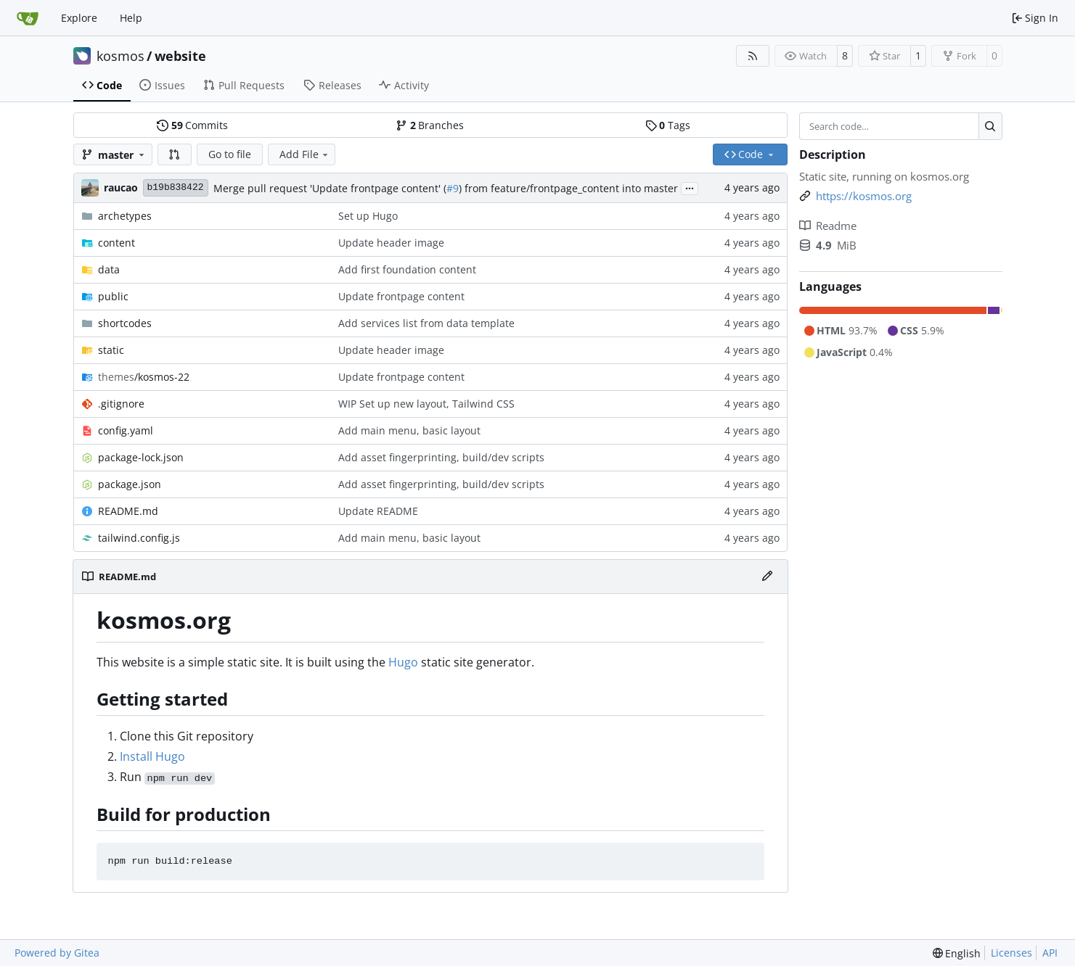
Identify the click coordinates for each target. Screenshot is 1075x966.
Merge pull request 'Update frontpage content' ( (329, 188)
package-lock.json (141, 457)
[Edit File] (767, 576)
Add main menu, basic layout (409, 430)
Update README (378, 511)
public (113, 296)
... (689, 187)
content (116, 242)
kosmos (120, 56)
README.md (128, 511)
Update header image (391, 242)
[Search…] (990, 126)
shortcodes (125, 323)
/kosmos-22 (143, 377)
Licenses (1011, 952)
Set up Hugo (368, 216)
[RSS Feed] (752, 56)
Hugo (403, 662)
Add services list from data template (426, 323)
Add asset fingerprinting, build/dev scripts (441, 457)
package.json (129, 484)
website (180, 56)
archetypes (125, 216)
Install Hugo (152, 756)
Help (131, 18)
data (109, 269)
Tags (667, 125)
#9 (452, 188)
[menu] (957, 953)
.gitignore (121, 403)
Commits (192, 125)
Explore (79, 18)
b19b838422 (175, 187)
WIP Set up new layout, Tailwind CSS (426, 403)
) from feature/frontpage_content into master (568, 188)
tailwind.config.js (139, 538)
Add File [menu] (304, 154)
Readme (828, 225)
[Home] (27, 18)
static (111, 350)
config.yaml (125, 430)
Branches (430, 125)
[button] (175, 154)
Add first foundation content (407, 269)
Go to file (229, 154)
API (1050, 952)
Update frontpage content (401, 296)
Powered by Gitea (57, 952)
